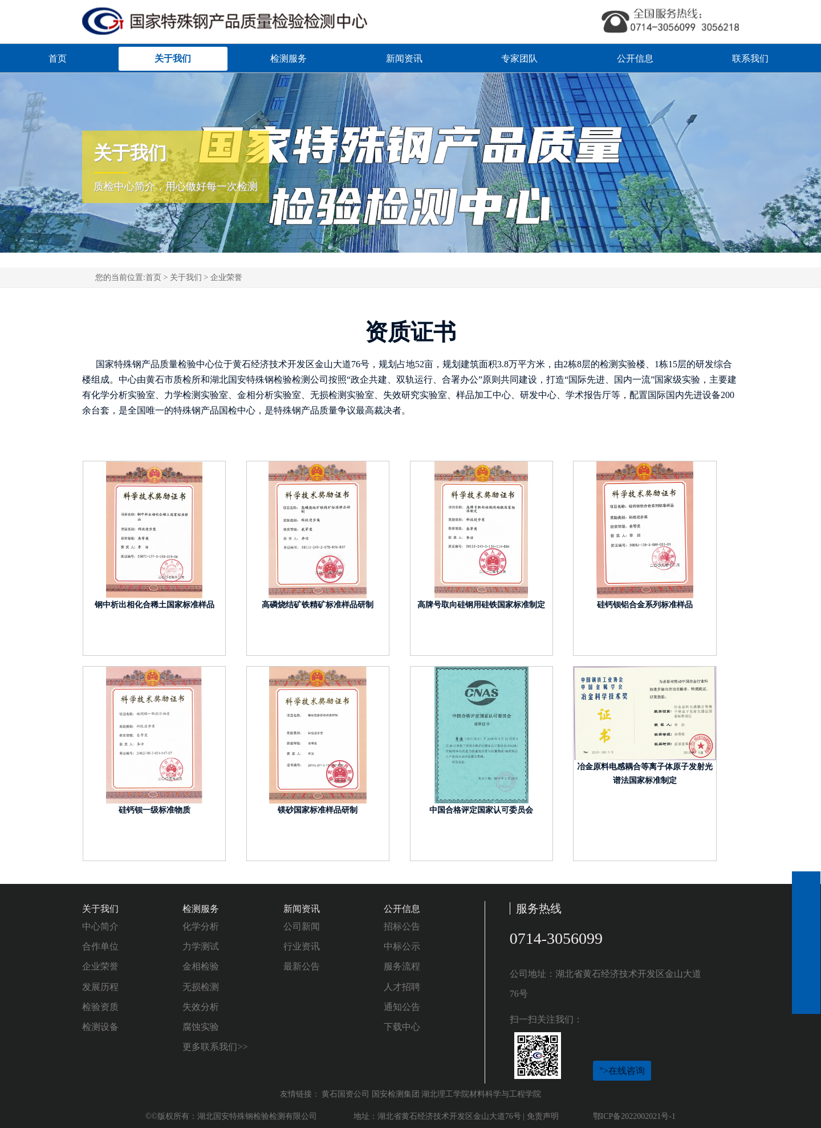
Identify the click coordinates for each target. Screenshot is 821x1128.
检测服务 (288, 58)
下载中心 (402, 1027)
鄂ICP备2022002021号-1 (634, 1116)
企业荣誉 (226, 277)
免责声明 (543, 1116)
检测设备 (100, 1027)
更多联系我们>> (214, 1047)
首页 (57, 58)
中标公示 (402, 946)
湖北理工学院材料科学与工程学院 (481, 1094)
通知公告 (402, 1007)
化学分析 (200, 926)
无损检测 (200, 987)
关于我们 (173, 58)
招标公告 (402, 926)
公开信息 (635, 58)
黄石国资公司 (345, 1094)
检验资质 (100, 1007)
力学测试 (200, 946)
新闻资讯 (404, 58)
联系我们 (750, 58)
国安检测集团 (396, 1094)
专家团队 (519, 58)
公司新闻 (301, 926)
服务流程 (402, 966)
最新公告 (301, 966)
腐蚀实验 (200, 1027)
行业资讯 (301, 946)
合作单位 (100, 946)
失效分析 (200, 1007)
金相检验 (200, 966)
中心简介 (100, 926)
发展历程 (100, 987)
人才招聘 (402, 987)
